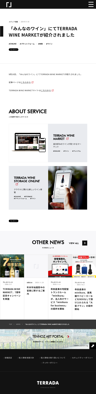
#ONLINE (13, 44)
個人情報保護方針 (26, 359)
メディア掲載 (13, 22)
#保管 (40, 44)
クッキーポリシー (50, 364)
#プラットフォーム (27, 44)
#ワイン (49, 44)
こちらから (26, 82)
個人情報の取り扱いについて (53, 359)
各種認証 (8, 359)
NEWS (18, 326)
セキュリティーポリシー (82, 359)
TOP (10, 326)
